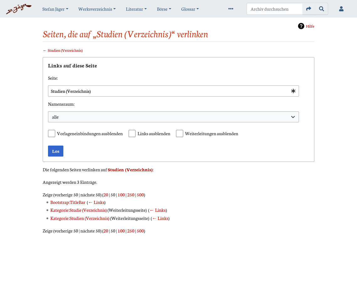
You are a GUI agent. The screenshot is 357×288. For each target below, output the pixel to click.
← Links (96, 202)
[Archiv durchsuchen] (275, 9)
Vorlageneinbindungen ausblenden (90, 133)
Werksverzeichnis (95, 9)
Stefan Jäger (53, 9)
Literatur (134, 9)
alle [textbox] (55, 117)
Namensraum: (61, 104)
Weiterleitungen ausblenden (211, 133)
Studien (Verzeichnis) (65, 50)
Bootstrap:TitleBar (68, 202)
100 (121, 194)
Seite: (53, 78)
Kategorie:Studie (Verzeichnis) (79, 210)
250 (130, 194)
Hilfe (310, 26)
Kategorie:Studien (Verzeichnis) (80, 218)
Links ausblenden (153, 133)
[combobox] (173, 91)
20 (106, 194)
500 (140, 194)
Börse (162, 9)
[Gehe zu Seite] (308, 9)
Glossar (188, 9)
